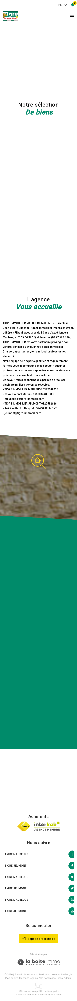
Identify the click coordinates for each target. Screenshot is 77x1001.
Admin (67, 978)
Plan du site (11, 978)
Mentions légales (28, 978)
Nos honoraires (47, 978)
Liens (60, 978)
